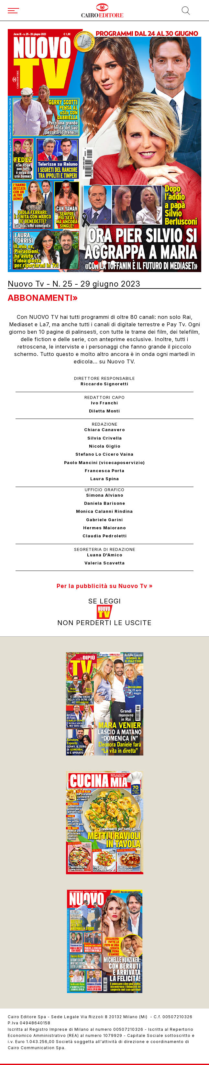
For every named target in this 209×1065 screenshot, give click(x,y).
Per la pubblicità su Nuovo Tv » (105, 586)
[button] (96, 262)
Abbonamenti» (43, 298)
